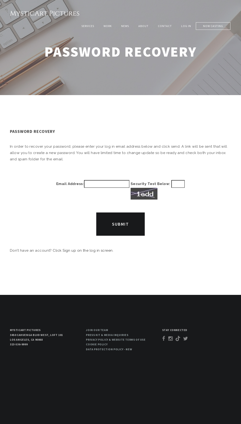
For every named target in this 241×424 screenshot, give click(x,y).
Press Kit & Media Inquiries (107, 335)
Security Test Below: (158, 190)
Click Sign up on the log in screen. (83, 250)
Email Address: (70, 184)
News (125, 26)
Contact (165, 26)
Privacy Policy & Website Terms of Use (115, 339)
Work (108, 26)
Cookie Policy (97, 344)
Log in (186, 26)
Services (87, 26)
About (143, 26)
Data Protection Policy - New (109, 349)
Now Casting (213, 26)
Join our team (97, 330)
